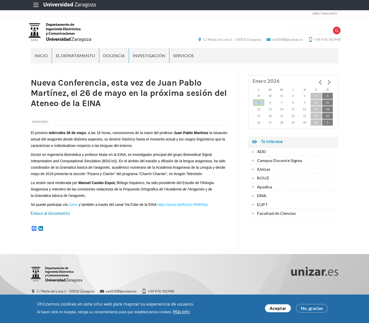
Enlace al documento (50, 214)
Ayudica (264, 187)
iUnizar (264, 170)
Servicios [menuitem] (183, 56)
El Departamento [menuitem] (75, 56)
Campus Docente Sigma (279, 161)
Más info (181, 311)
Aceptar (278, 308)
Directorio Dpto (322, 13)
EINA (261, 196)
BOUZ (263, 178)
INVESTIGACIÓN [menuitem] (149, 56)
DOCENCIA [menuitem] (114, 56)
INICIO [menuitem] (41, 56)
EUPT (262, 205)
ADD (261, 152)
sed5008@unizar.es (285, 40)
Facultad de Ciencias (276, 214)
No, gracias (312, 308)
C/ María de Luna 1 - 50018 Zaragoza (230, 40)
